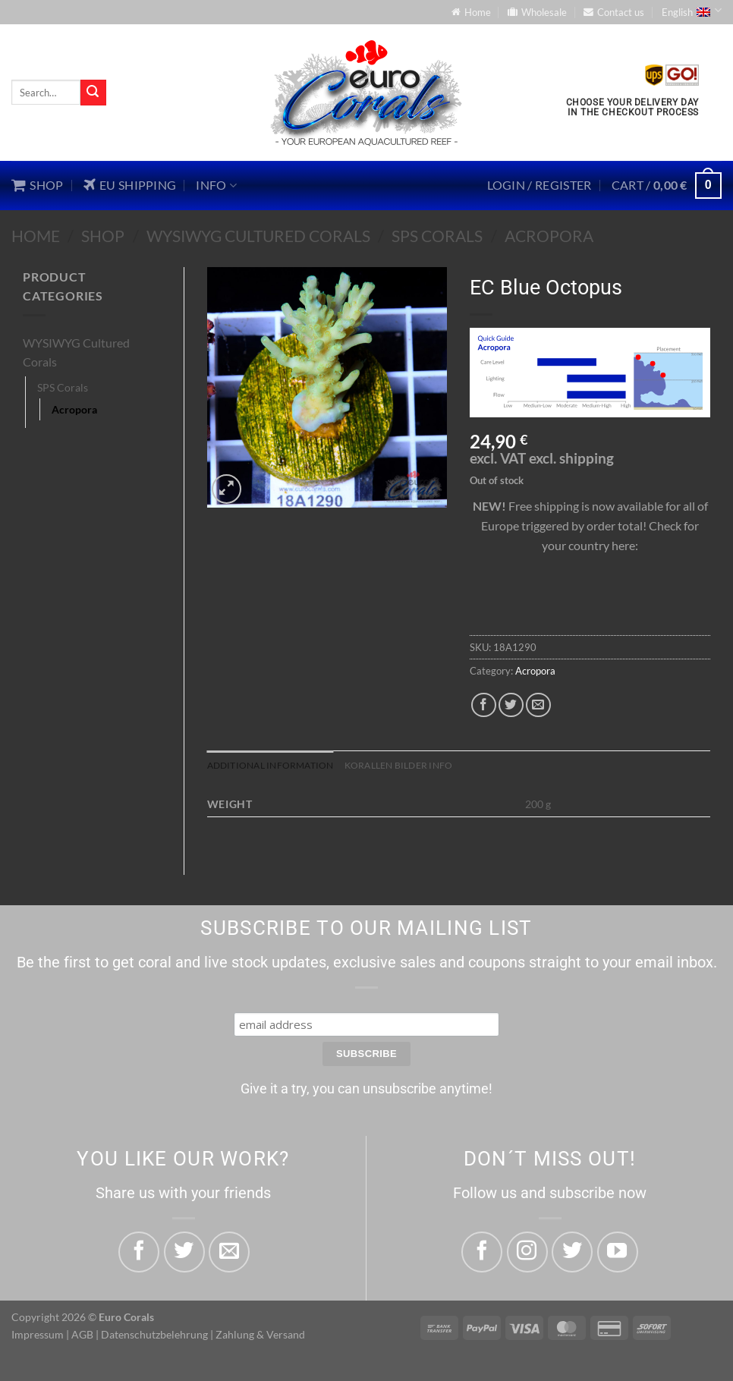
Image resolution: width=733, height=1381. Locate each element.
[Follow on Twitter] (572, 1252)
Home (35, 235)
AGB (82, 1335)
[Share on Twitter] (511, 705)
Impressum (37, 1335)
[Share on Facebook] (483, 705)
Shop (102, 235)
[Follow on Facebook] (481, 1252)
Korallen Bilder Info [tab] (413, 766)
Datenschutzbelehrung (154, 1335)
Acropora (549, 235)
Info (216, 185)
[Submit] (93, 92)
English (692, 10)
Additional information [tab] (275, 766)
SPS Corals (437, 235)
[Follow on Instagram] (527, 1252)
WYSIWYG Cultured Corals (258, 235)
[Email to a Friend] (538, 705)
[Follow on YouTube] (617, 1252)
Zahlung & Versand (260, 1335)
